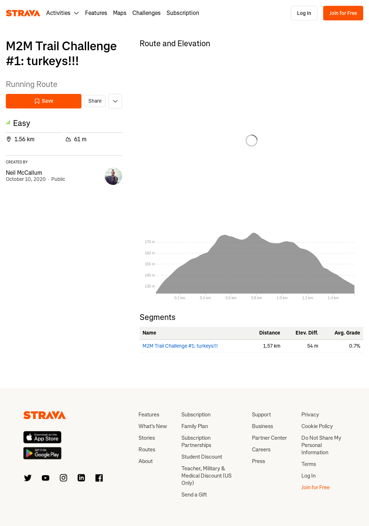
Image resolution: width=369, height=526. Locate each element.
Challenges (146, 13)
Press (258, 461)
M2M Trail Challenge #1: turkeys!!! (180, 346)
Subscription (183, 13)
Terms (308, 464)
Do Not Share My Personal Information (321, 445)
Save (43, 101)
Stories (147, 438)
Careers (261, 449)
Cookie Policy (317, 426)
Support (261, 414)
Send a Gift (194, 494)
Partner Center (269, 438)
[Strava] (23, 13)
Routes (147, 449)
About (146, 461)
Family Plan (194, 426)
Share (94, 101)
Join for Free (343, 13)
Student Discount (201, 456)
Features (96, 13)
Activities (62, 13)
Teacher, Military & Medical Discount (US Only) (206, 476)
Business (262, 426)
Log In (304, 13)
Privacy (310, 414)
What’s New (153, 426)
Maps (120, 13)
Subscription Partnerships (196, 441)
